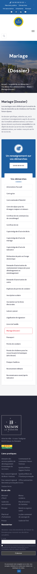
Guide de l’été (24, 521)
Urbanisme (19, 9)
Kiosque (28, 9)
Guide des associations (6, 503)
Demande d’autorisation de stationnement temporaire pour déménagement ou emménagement (18, 269)
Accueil (4, 84)
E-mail (3, 538)
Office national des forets (26, 481)
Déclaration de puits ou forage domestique (18, 257)
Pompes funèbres (13, 362)
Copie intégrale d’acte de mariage (16, 239)
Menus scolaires (22, 497)
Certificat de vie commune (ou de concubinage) (18, 217)
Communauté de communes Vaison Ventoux (25, 461)
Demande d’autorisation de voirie (17, 281)
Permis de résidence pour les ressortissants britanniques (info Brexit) (17, 353)
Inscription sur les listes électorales (15, 303)
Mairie (29, 87)
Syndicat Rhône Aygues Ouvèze (24, 469)
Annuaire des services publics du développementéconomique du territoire (8, 464)
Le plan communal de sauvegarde (25, 515)
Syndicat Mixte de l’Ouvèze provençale (26, 475)
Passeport (10, 337)
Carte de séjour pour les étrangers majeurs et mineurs (17, 208)
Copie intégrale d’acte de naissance (16, 248)
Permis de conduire (14, 344)
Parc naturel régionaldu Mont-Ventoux (9, 475)
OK (19, 571)
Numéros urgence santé (25, 509)
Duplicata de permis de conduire (18, 289)
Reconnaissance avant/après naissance (17, 376)
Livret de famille (12, 324)
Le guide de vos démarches (19, 84)
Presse (4, 521)
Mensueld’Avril (4, 497)
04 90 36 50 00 (18, 2)
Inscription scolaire (14, 295)
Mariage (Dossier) (13, 331)
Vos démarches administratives (13, 87)
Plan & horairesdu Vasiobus (24, 503)
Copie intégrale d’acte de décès (18, 231)
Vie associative (8, 9)
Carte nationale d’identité (16, 200)
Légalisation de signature (16, 318)
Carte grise (11, 194)
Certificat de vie (12, 225)
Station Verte (6, 486)
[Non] (35, 568)
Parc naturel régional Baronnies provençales (9, 481)
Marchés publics (11, 5)
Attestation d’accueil (14, 187)
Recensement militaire (15, 369)
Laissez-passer (12, 311)
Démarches (23, 5)
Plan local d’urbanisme (6, 515)
